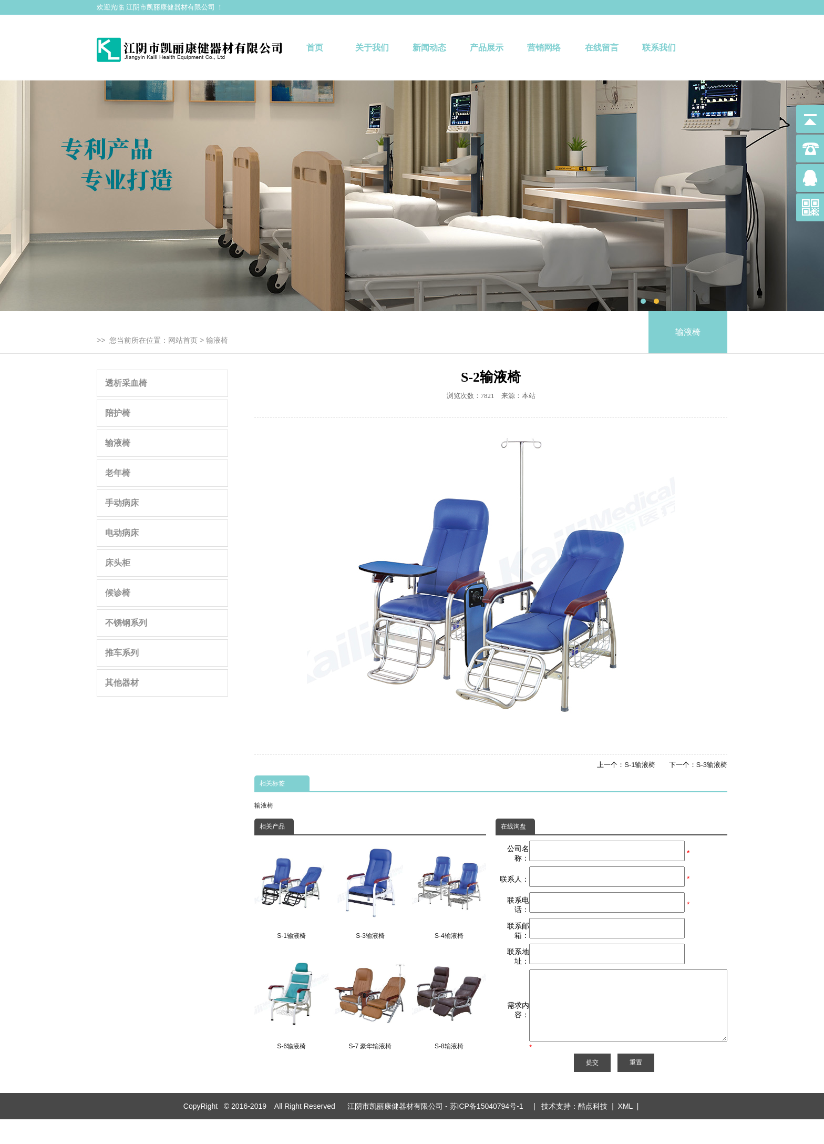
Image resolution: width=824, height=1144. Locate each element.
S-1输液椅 (639, 765)
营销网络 (544, 47)
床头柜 (117, 562)
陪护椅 (117, 412)
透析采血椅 (126, 383)
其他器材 (122, 682)
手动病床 (122, 502)
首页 (314, 47)
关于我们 (372, 47)
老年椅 (117, 472)
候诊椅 (117, 592)
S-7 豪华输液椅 (370, 1001)
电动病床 (122, 532)
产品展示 (486, 47)
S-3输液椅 (711, 765)
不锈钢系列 (126, 622)
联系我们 (659, 47)
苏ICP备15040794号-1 (489, 1131)
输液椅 (217, 340)
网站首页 (183, 340)
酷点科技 (592, 1131)
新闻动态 (429, 47)
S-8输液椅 (449, 1001)
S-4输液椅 (449, 890)
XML (625, 1131)
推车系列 (122, 652)
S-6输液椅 (291, 1001)
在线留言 (602, 47)
